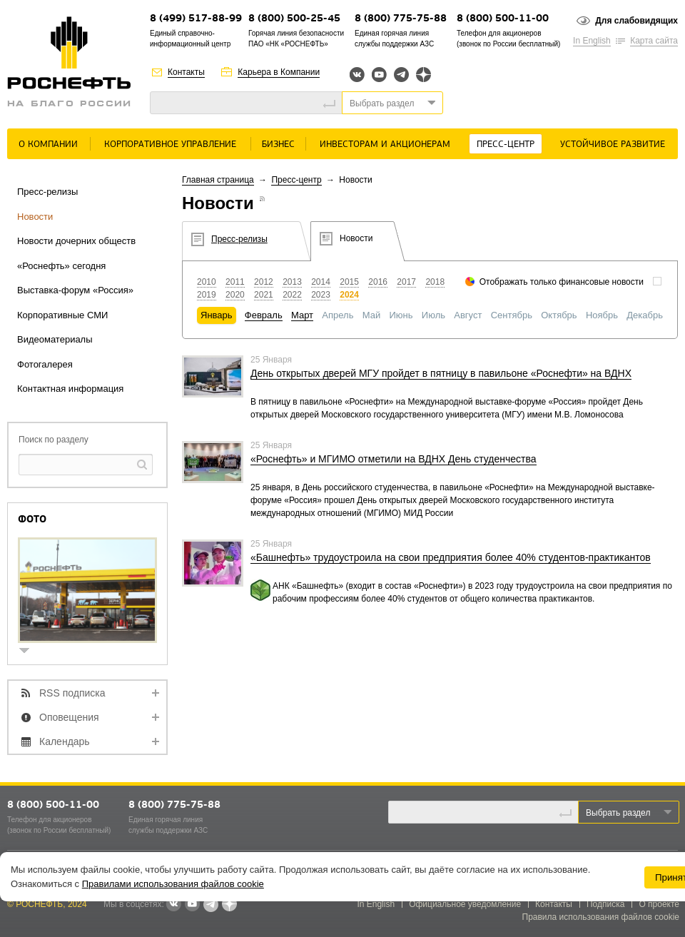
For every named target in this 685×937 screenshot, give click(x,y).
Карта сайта (654, 41)
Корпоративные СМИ (62, 315)
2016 (377, 282)
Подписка (605, 904)
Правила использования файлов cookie (601, 917)
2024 (349, 295)
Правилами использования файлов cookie (173, 883)
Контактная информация (70, 388)
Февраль (264, 315)
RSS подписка (72, 693)
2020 (235, 295)
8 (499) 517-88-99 (196, 19)
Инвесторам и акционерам (385, 144)
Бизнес (278, 144)
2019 (206, 295)
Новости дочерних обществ (76, 240)
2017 (406, 282)
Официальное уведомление (465, 904)
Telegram (401, 74)
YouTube (379, 74)
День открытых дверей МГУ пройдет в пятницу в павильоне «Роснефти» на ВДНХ (440, 373)
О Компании (48, 144)
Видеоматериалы (55, 339)
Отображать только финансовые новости (562, 282)
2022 (292, 295)
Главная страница (218, 180)
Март (302, 315)
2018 (435, 282)
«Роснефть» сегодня (61, 265)
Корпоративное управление (170, 144)
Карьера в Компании (279, 72)
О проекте (659, 904)
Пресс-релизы (47, 191)
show (30, 651)
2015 (349, 282)
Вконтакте (357, 74)
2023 (320, 295)
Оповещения (69, 717)
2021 (263, 295)
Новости (35, 216)
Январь (217, 315)
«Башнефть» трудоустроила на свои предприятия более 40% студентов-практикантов (450, 557)
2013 (292, 282)
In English (592, 41)
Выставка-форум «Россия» (75, 290)
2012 (263, 282)
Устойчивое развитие (612, 144)
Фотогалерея (45, 364)
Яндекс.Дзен (423, 74)
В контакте (173, 905)
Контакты (186, 72)
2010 (206, 282)
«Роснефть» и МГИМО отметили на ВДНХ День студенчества (393, 459)
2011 (235, 282)
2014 (320, 282)
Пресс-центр (505, 144)
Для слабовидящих (636, 21)
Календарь (64, 741)
